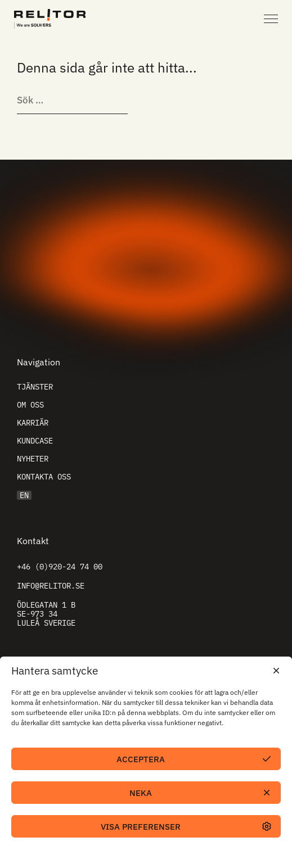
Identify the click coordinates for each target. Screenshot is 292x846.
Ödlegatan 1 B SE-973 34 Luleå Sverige (46, 613)
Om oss (30, 405)
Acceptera (140, 759)
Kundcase (35, 441)
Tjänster (35, 387)
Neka (140, 793)
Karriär (32, 423)
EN (24, 495)
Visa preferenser (141, 826)
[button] (275, 670)
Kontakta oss (44, 477)
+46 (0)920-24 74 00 (59, 566)
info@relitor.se (50, 585)
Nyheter (32, 459)
